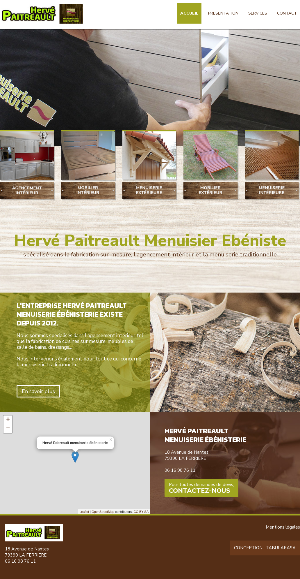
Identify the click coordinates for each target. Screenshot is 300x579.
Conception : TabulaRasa (265, 548)
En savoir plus (38, 391)
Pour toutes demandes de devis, (201, 488)
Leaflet (84, 511)
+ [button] (8, 420)
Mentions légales (283, 527)
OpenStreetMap (103, 511)
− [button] (8, 428)
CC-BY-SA (141, 511)
